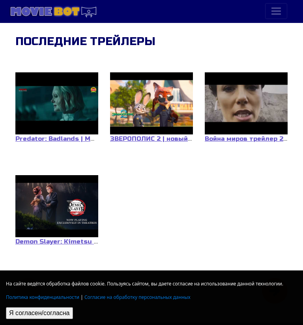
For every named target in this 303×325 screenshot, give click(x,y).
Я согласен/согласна (39, 313)
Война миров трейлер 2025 (250, 138)
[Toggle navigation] (276, 11)
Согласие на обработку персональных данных (137, 297)
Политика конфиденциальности (42, 297)
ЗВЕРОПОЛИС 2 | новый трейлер (164, 138)
